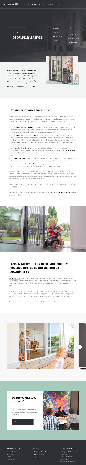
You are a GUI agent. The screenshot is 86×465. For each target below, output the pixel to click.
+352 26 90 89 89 (39, 455)
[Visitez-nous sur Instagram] (73, 4)
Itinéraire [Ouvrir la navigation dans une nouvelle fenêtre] (36, 458)
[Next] (79, 347)
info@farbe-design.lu (39, 452)
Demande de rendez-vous (22, 422)
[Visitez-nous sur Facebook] (70, 4)
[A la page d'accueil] (11, 4)
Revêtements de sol (73, 29)
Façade (55, 41)
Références (51, 4)
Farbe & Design (14, 278)
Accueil (26, 4)
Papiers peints (57, 36)
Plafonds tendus (73, 34)
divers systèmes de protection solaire (63, 192)
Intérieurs (56, 28)
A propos (42, 4)
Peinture (55, 32)
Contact (59, 4)
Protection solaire (73, 38)
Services (34, 4)
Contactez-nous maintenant (50, 302)
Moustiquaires (72, 42)
